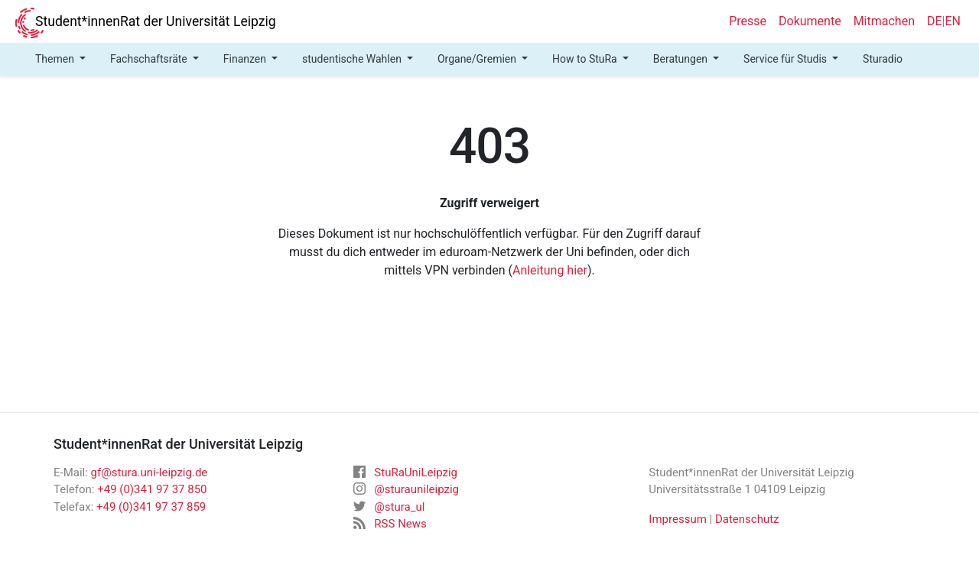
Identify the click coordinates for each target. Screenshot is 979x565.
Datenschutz (747, 519)
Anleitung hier (549, 270)
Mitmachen (884, 21)
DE (934, 21)
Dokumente (810, 21)
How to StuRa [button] (586, 59)
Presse (747, 21)
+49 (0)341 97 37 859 (151, 507)
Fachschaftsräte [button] (150, 59)
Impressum (677, 519)
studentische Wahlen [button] (353, 59)
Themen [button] (55, 59)
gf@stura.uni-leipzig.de (149, 472)
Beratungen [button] (682, 59)
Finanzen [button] (246, 59)
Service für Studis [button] (786, 59)
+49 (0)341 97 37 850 (152, 489)
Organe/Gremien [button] (478, 59)
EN (953, 21)
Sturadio (883, 59)
